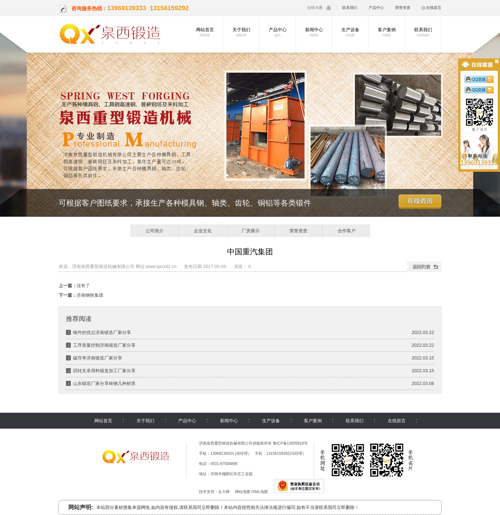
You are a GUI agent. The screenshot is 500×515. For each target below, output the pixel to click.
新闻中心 (314, 32)
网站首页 (205, 32)
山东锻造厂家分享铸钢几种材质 (104, 383)
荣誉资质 (402, 7)
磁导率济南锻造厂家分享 (97, 357)
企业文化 (203, 230)
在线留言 (431, 7)
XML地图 (260, 492)
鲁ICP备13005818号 (290, 443)
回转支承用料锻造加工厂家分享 (104, 370)
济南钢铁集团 (90, 295)
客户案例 (387, 32)
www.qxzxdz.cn (161, 266)
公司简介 (155, 230)
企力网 (224, 492)
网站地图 (242, 492)
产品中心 (376, 7)
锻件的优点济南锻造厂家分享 (102, 332)
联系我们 (349, 7)
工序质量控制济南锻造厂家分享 (104, 345)
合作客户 (347, 230)
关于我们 (241, 32)
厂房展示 (251, 230)
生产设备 (350, 32)
